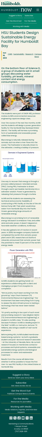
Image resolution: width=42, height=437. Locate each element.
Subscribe (29, 16)
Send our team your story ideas (21, 376)
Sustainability (18, 54)
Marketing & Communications (21, 424)
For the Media (30, 21)
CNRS (10, 54)
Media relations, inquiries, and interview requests (21, 409)
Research (29, 54)
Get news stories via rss (21, 384)
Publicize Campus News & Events (21, 392)
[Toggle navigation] (38, 10)
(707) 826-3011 (21, 431)
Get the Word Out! (14, 21)
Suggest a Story (15, 16)
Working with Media (21, 26)
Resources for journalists (21, 400)
